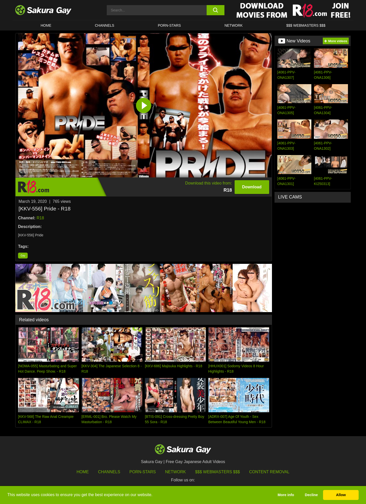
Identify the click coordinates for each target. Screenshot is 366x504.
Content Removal (269, 472)
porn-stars (169, 25)
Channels (104, 25)
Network (233, 25)
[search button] (215, 10)
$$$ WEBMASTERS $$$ (305, 25)
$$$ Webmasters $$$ (217, 472)
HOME (46, 25)
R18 (40, 218)
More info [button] (286, 495)
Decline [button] (311, 495)
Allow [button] (341, 495)
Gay (23, 255)
